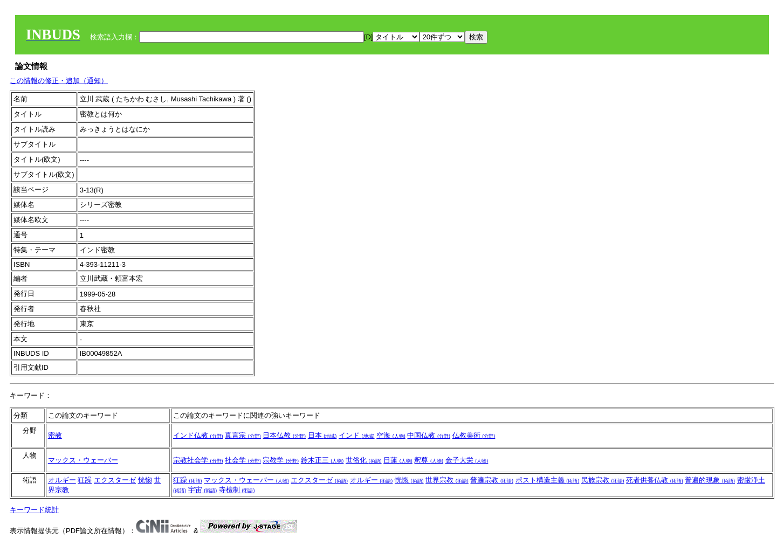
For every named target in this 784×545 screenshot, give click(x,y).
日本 (322, 435)
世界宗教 (447, 480)
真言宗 (243, 435)
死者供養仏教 (654, 480)
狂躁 (85, 480)
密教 (55, 435)
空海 (390, 435)
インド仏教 (198, 435)
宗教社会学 (198, 460)
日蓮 (397, 460)
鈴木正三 (322, 460)
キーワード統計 (34, 510)
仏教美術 (474, 435)
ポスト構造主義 (547, 480)
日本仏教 (284, 435)
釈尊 (428, 460)
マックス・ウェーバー (83, 460)
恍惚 (145, 480)
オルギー (62, 480)
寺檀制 (237, 490)
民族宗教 (602, 480)
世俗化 (364, 460)
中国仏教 (428, 435)
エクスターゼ (115, 480)
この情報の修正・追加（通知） (59, 81)
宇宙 (202, 490)
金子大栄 (467, 460)
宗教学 (281, 460)
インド (357, 435)
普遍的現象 (710, 480)
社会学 (243, 460)
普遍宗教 (491, 480)
